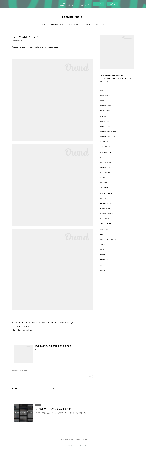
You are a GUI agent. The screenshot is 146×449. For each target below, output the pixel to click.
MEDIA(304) (15, 370)
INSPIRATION (100, 25)
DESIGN (103, 198)
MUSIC (102, 249)
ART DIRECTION (105, 142)
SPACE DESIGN (105, 219)
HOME (43, 25)
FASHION (87, 25)
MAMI (102, 90)
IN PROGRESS (105, 126)
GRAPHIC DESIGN (106, 167)
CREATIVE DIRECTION (107, 136)
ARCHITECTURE (105, 224)
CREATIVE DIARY (57, 25)
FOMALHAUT (73, 17)
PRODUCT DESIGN (106, 214)
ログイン (113, 4)
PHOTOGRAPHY (105, 152)
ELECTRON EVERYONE (21, 326)
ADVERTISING (105, 147)
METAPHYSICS (73, 25)
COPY (102, 234)
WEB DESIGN (104, 188)
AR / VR (102, 178)
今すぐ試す (99, 4)
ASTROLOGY (104, 229)
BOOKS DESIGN (105, 208)
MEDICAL (103, 255)
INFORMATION (105, 95)
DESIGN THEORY (106, 162)
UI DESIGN (103, 183)
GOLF (102, 265)
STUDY (102, 270)
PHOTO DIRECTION (106, 193)
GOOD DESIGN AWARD (107, 239)
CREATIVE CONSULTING (108, 131)
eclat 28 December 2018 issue (22, 330)
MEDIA (102, 101)
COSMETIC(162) (23, 370)
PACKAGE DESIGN (106, 203)
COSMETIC (103, 260)
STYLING (103, 244)
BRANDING (103, 157)
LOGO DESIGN (105, 172)
